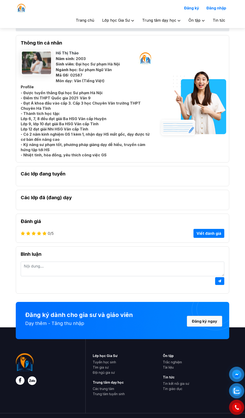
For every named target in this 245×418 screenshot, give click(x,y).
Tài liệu (168, 367)
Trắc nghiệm (172, 362)
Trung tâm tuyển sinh (109, 394)
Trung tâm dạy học (161, 20)
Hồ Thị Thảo (67, 53)
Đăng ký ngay (204, 321)
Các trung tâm (103, 389)
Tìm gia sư (101, 367)
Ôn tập (197, 20)
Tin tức (219, 20)
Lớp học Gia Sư (118, 20)
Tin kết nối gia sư (176, 383)
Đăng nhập (216, 8)
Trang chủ (85, 20)
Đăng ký (191, 8)
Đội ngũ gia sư (104, 372)
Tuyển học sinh (104, 362)
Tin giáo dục (172, 389)
